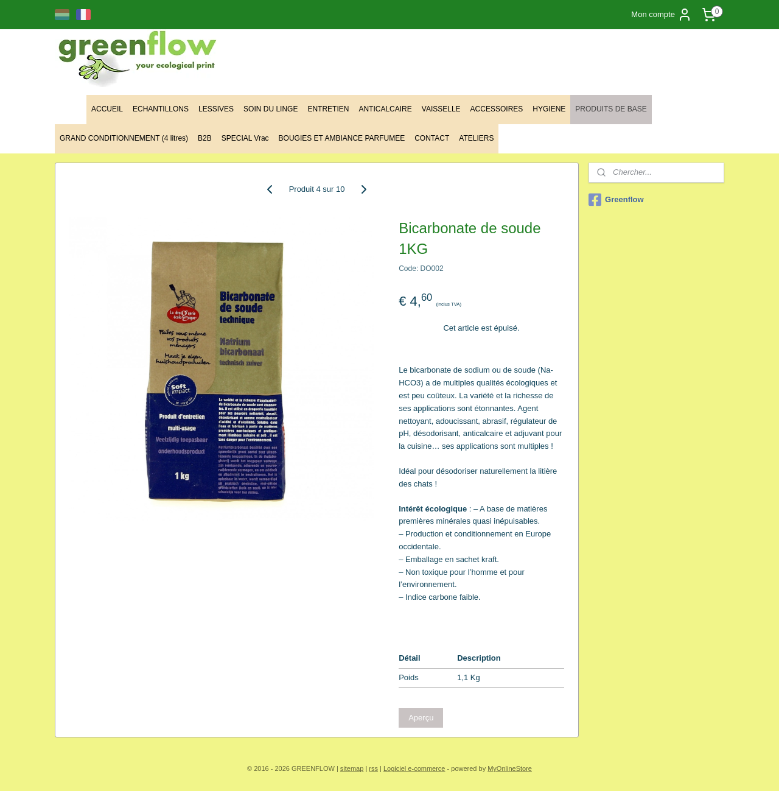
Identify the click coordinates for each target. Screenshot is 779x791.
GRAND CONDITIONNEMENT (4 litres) (124, 138)
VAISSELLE (441, 109)
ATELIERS (476, 138)
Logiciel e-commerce (414, 768)
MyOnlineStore (509, 768)
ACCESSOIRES (496, 109)
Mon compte (661, 14)
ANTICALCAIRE (384, 109)
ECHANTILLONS (161, 109)
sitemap (352, 768)
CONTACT (431, 138)
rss (373, 768)
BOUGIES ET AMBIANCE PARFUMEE (342, 138)
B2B (205, 138)
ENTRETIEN (328, 109)
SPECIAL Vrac (245, 138)
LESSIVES (216, 109)
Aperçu (420, 717)
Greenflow (616, 199)
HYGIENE (549, 109)
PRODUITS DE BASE (610, 109)
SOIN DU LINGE (270, 109)
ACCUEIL (107, 109)
